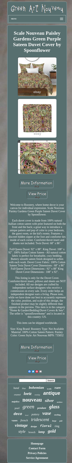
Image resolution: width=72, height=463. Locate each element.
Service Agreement (37, 457)
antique (51, 393)
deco (18, 414)
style (21, 431)
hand (16, 388)
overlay (37, 395)
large (54, 421)
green (28, 406)
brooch (32, 432)
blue (24, 388)
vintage (21, 425)
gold (52, 431)
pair (60, 421)
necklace (59, 402)
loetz (28, 393)
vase (46, 413)
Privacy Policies (37, 453)
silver (49, 400)
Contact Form (37, 448)
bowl (26, 415)
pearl (17, 408)
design (34, 426)
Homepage (37, 443)
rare (57, 388)
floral (46, 426)
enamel (17, 394)
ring (57, 426)
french (24, 420)
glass (54, 406)
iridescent (40, 419)
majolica (15, 401)
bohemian (36, 388)
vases (15, 420)
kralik (49, 389)
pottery (35, 414)
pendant (41, 408)
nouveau (32, 400)
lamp (41, 432)
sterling (57, 415)
